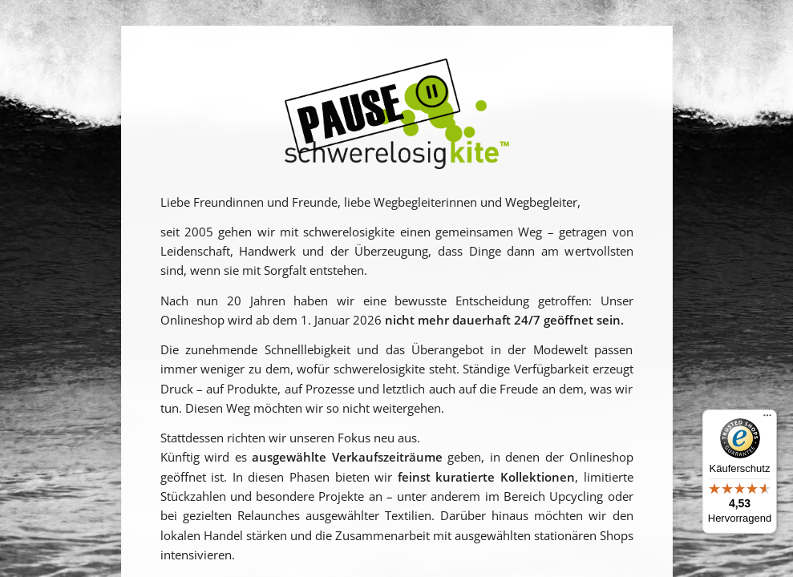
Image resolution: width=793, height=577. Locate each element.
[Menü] (767, 419)
